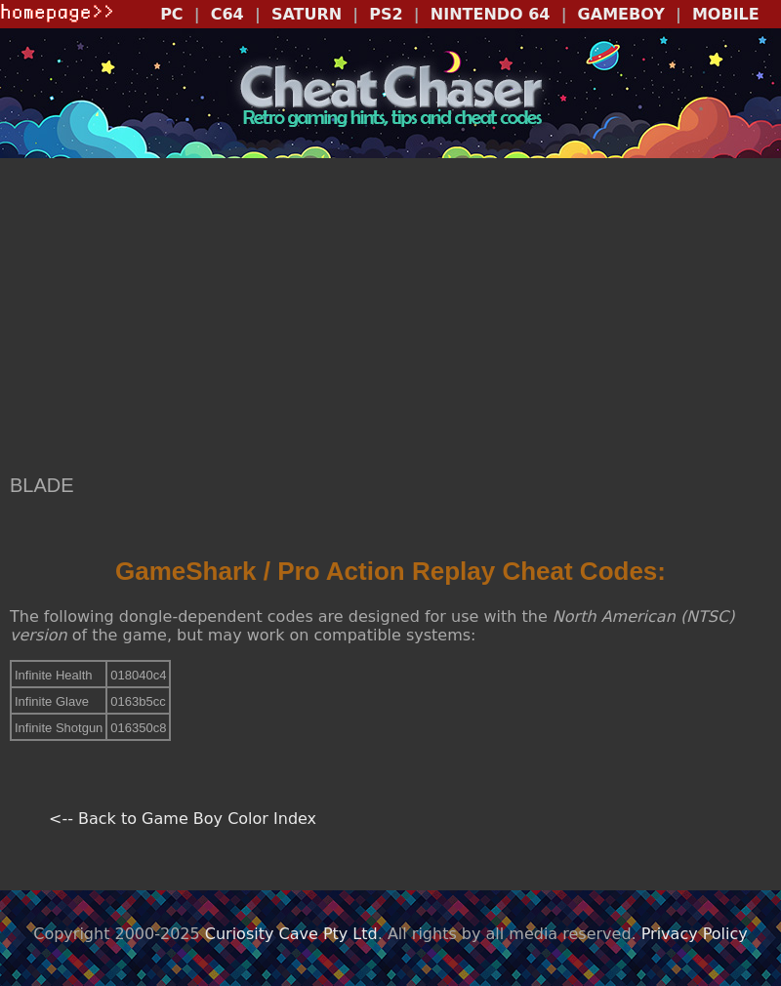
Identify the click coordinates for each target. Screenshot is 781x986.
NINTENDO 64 (491, 14)
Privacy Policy (694, 933)
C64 (227, 14)
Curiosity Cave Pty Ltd (291, 933)
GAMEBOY (621, 14)
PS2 (385, 14)
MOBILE (726, 14)
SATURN (306, 14)
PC (171, 14)
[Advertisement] (390, 318)
